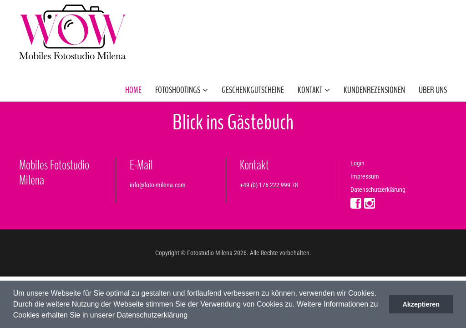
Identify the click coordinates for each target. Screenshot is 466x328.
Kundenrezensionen (374, 90)
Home (133, 90)
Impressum (364, 176)
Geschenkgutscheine (253, 90)
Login (357, 163)
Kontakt (314, 90)
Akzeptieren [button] (421, 304)
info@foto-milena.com (158, 185)
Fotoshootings (181, 90)
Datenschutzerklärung (377, 189)
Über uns (433, 90)
